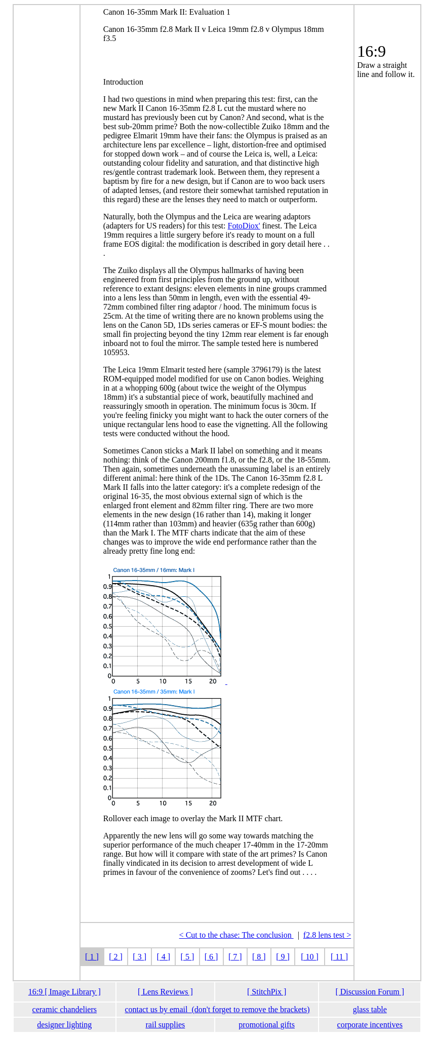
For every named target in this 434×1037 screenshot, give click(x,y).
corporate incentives (370, 1024)
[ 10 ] (310, 956)
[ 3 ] (139, 956)
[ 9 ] (283, 956)
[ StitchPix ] (266, 991)
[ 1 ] (92, 956)
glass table (370, 1009)
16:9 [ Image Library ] (64, 991)
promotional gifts (267, 1024)
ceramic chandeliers (64, 1009)
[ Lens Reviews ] (165, 991)
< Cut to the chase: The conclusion (236, 935)
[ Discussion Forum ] (369, 991)
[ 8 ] (259, 956)
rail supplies (165, 1024)
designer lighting (64, 1024)
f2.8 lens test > (327, 935)
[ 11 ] (339, 956)
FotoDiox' (244, 225)
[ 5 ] (187, 956)
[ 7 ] (235, 956)
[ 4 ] (163, 956)
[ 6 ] (211, 956)
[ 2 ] (116, 956)
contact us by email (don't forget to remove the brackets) (217, 1009)
